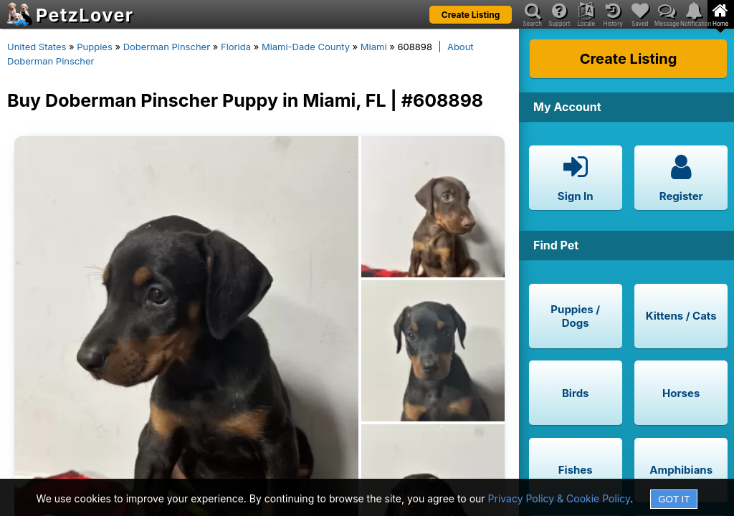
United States (36, 46)
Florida (236, 46)
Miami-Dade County (306, 46)
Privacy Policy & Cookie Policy (559, 498)
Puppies (95, 46)
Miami (374, 46)
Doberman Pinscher (166, 46)
